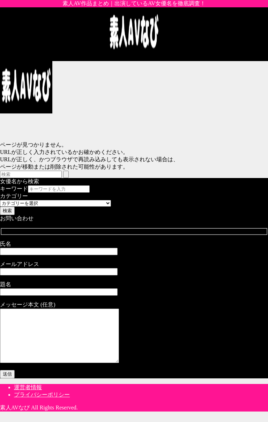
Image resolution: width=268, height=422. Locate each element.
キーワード (14, 189)
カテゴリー (14, 196)
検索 (7, 210)
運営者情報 (28, 398)
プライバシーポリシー (42, 405)
